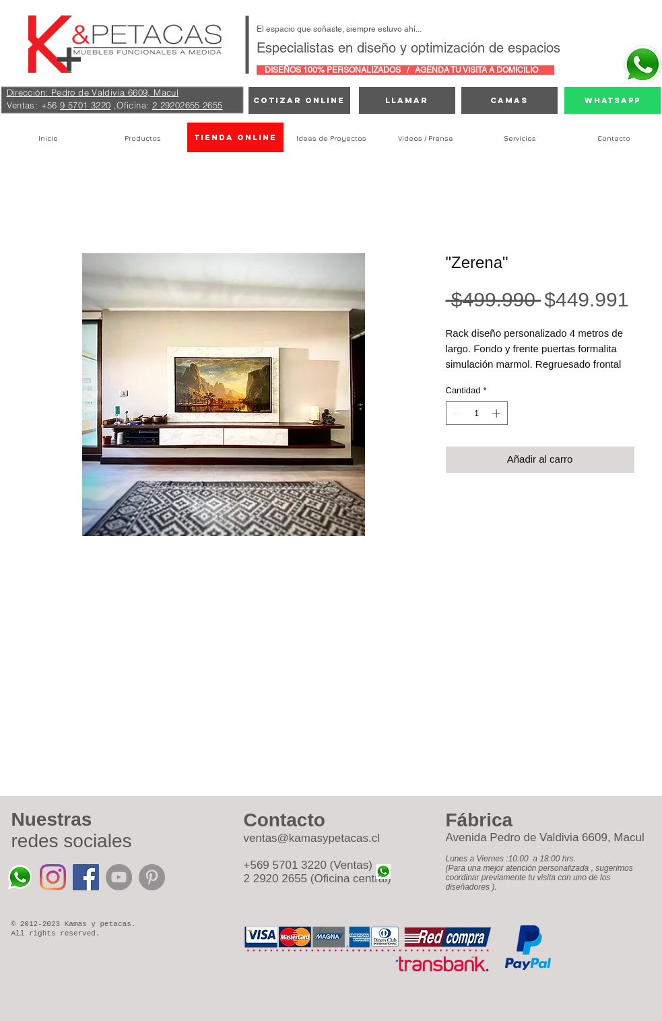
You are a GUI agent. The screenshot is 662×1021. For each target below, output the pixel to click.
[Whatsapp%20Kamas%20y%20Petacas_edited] (20, 877)
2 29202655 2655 (187, 105)
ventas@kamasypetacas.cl (312, 838)
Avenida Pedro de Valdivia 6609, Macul (545, 837)
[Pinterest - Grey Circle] (152, 877)
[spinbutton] (476, 413)
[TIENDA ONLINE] (235, 137)
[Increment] (498, 413)
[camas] (509, 100)
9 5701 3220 (85, 105)
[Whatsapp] (612, 100)
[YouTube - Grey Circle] (119, 877)
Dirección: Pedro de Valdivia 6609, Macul (93, 92)
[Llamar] (407, 100)
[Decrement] (456, 413)
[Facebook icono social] (86, 877)
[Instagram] (53, 877)
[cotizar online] (299, 100)
